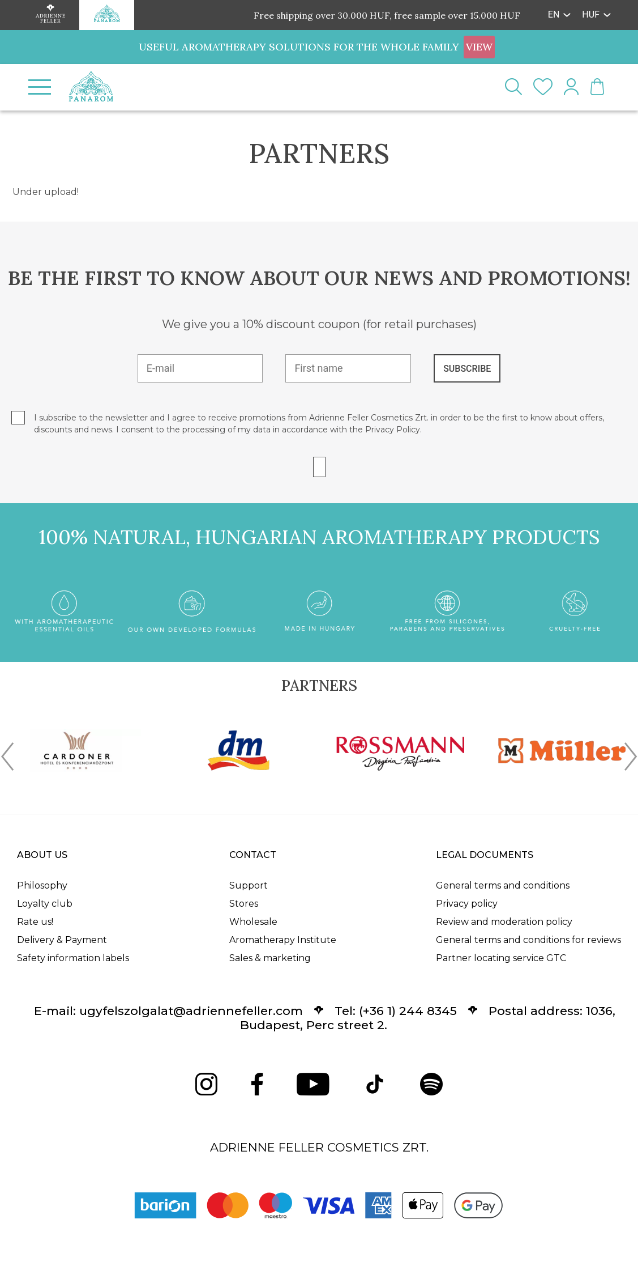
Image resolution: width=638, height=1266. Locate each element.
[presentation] (7, 758)
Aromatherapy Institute (282, 939)
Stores (243, 903)
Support (248, 885)
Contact (252, 854)
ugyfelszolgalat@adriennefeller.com (191, 1011)
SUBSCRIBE (467, 368)
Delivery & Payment (62, 939)
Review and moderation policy (504, 921)
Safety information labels (73, 958)
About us (42, 854)
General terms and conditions (503, 885)
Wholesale (253, 921)
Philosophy (42, 885)
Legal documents (484, 854)
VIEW (479, 46)
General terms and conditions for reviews (528, 939)
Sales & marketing (270, 958)
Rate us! (35, 921)
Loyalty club (44, 903)
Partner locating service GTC (501, 958)
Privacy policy (467, 903)
